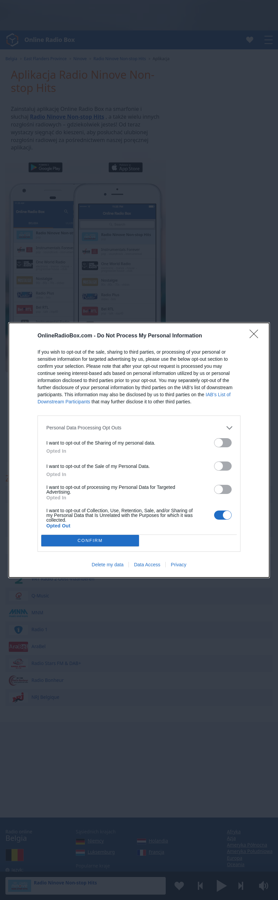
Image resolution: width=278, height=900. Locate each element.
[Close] (256, 336)
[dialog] (139, 450)
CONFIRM (90, 540)
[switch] (223, 442)
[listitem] (139, 427)
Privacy (178, 564)
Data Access (147, 564)
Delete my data (107, 564)
